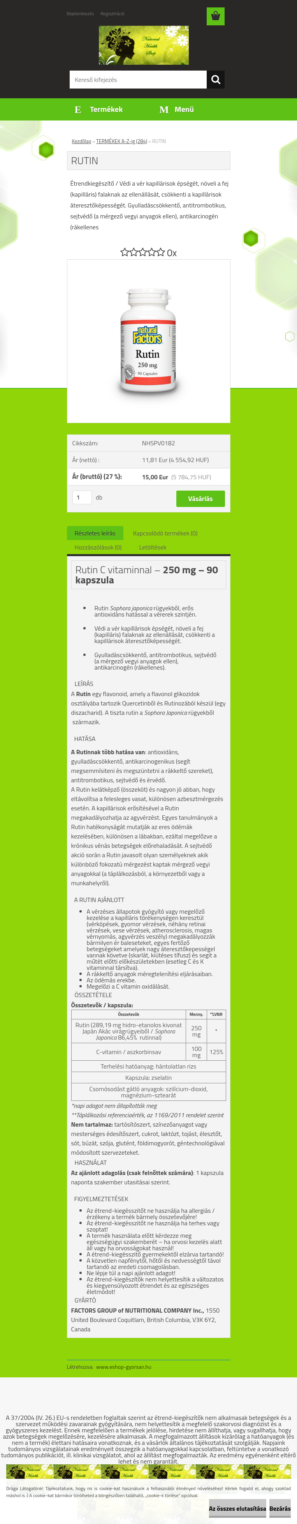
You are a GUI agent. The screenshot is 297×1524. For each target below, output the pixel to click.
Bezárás (280, 1508)
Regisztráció (112, 13)
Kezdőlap (81, 141)
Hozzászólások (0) (98, 547)
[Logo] (143, 45)
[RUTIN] (148, 263)
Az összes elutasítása (237, 1508)
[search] (216, 80)
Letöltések (153, 547)
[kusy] (82, 497)
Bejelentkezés (80, 13)
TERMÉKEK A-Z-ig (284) (121, 141)
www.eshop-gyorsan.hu (123, 1367)
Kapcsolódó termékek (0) (165, 533)
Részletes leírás (95, 533)
